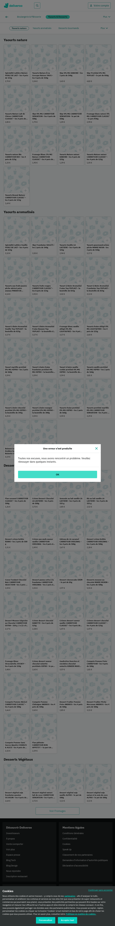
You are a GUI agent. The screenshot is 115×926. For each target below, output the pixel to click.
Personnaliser (45, 921)
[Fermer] (96, 448)
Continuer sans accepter (100, 890)
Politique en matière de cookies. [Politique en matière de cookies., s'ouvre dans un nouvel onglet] (81, 915)
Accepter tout (67, 921)
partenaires (70, 897)
